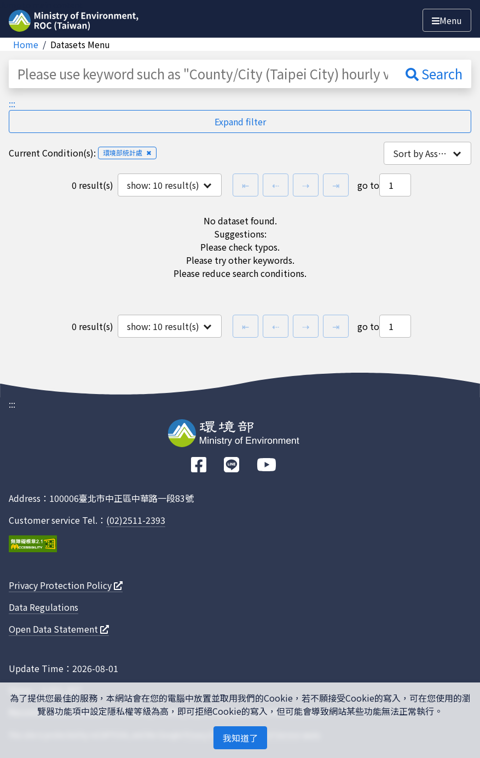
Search (434, 73)
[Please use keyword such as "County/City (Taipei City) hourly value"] (203, 74)
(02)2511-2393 (135, 519)
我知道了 (240, 737)
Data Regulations (43, 607)
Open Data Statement (59, 628)
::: (12, 103)
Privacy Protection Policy (66, 585)
